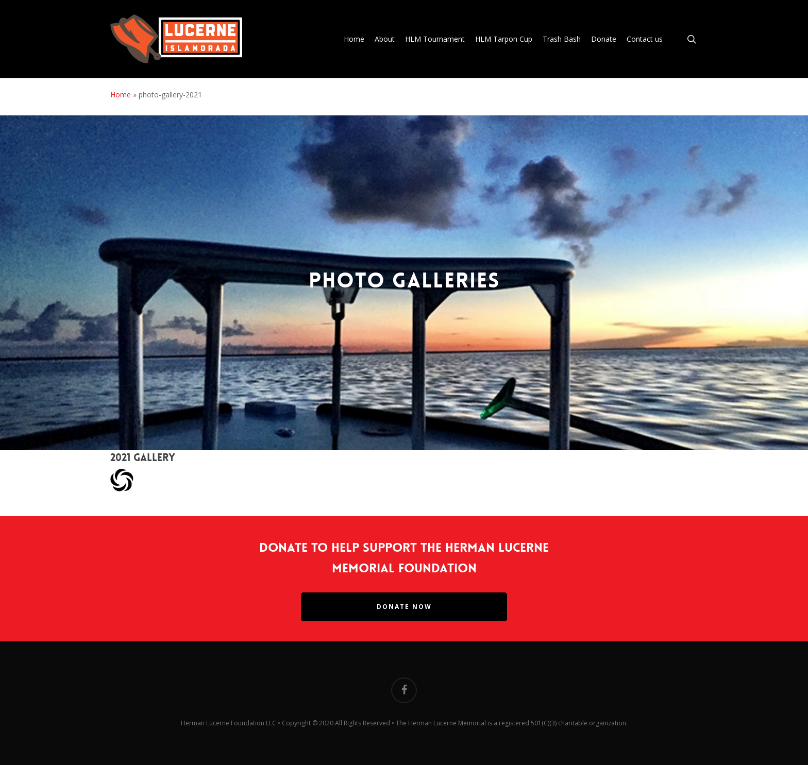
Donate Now (404, 606)
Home (120, 94)
